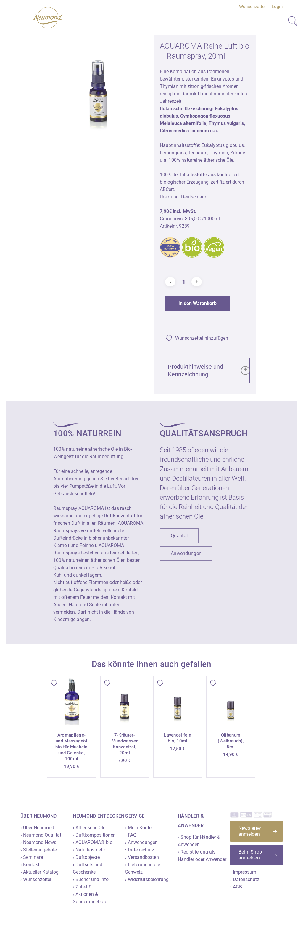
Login (277, 6)
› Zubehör (83, 887)
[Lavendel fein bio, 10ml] (178, 700)
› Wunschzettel (35, 879)
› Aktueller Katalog (39, 872)
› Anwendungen (141, 842)
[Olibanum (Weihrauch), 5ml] (230, 700)
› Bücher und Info (91, 879)
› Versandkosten (142, 857)
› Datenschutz (139, 850)
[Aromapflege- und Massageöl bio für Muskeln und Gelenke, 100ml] (71, 700)
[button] (179, 535)
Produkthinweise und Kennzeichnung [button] (209, 370)
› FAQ (130, 835)
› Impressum (243, 872)
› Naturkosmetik (89, 850)
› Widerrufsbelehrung (147, 879)
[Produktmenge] (183, 282)
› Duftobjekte (86, 857)
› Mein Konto (138, 827)
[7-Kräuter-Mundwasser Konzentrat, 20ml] (125, 700)
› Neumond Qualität (40, 835)
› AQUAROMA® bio (92, 842)
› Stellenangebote (38, 850)
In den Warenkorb (197, 303)
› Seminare (31, 857)
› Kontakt (29, 864)
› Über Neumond (37, 827)
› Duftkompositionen (94, 835)
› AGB (236, 887)
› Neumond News (38, 842)
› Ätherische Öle (89, 827)
